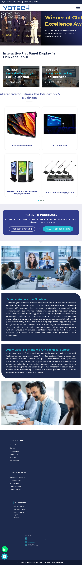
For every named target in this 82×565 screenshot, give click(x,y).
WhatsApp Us (30, 2)
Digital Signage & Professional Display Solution (22, 192)
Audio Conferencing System (59, 192)
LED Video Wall (59, 146)
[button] (38, 200)
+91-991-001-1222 (11, 1)
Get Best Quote (23, 229)
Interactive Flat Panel (22, 146)
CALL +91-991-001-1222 (60, 229)
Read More (15, 83)
